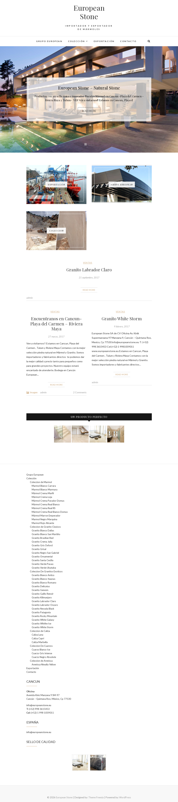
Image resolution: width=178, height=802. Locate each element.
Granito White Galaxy (43, 619)
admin (29, 297)
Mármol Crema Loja (42, 497)
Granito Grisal (39, 549)
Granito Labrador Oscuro (45, 604)
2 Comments (79, 392)
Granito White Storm (122, 318)
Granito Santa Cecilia (42, 560)
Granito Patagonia (41, 612)
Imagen (34, 392)
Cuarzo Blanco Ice (41, 649)
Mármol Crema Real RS (43, 508)
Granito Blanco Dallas (43, 530)
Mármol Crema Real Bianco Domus (50, 511)
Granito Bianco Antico (43, 575)
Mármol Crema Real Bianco (46, 504)
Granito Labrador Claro (89, 269)
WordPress (125, 797)
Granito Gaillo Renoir (42, 593)
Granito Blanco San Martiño (46, 534)
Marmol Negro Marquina (44, 519)
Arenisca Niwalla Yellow (44, 664)
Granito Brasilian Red (42, 537)
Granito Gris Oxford (42, 545)
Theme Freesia (96, 797)
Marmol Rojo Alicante (43, 523)
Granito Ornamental (42, 556)
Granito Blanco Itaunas (43, 578)
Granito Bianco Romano (44, 582)
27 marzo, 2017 (56, 336)
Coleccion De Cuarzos (41, 645)
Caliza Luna (37, 634)
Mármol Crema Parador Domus (48, 500)
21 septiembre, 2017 (89, 277)
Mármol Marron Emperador (46, 515)
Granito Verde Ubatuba (44, 567)
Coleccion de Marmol (41, 482)
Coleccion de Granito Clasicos (45, 526)
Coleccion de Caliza (40, 631)
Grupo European (49, 41)
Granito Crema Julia (42, 541)
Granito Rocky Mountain (44, 616)
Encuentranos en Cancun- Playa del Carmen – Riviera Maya (56, 324)
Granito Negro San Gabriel (45, 552)
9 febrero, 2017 (122, 326)
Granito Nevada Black (43, 608)
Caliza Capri (38, 638)
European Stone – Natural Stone (89, 88)
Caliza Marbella (40, 642)
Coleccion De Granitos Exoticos (46, 571)
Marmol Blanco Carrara (44, 485)
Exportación (104, 41)
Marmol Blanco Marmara (44, 489)
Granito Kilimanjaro (42, 597)
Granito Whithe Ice (41, 623)
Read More (89, 110)
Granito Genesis (40, 590)
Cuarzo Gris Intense (42, 653)
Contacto (128, 41)
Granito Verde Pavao (42, 564)
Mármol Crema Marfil (43, 493)
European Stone (89, 12)
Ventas (87, 262)
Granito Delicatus (41, 586)
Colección (76, 41)
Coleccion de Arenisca (41, 660)
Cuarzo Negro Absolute (44, 657)
